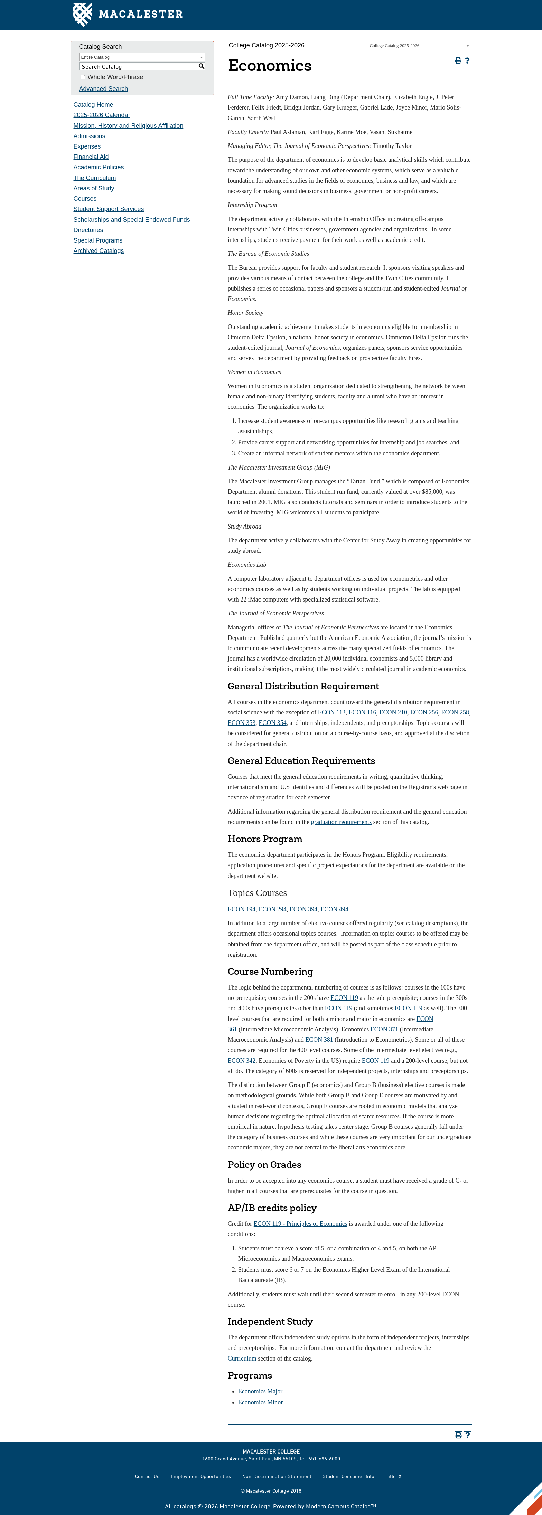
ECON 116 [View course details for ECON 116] (362, 712)
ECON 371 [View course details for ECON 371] (385, 1029)
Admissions (89, 136)
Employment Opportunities (201, 1476)
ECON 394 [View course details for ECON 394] (304, 909)
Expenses (87, 146)
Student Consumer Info (348, 1476)
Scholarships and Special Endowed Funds (132, 219)
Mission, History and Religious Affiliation (129, 125)
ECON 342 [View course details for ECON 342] (242, 1060)
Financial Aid (91, 156)
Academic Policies (99, 167)
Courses (85, 198)
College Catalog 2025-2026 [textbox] (395, 45)
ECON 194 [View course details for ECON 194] (242, 909)
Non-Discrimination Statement (276, 1476)
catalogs (185, 1506)
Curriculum (242, 1358)
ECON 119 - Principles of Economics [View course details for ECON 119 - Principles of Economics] (300, 1223)
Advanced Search (103, 88)
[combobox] (419, 45)
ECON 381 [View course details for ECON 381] (319, 1039)
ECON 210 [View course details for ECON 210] (393, 712)
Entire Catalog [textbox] (95, 57)
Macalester (128, 15)
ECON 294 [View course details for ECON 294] (273, 909)
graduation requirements (341, 821)
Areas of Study (94, 188)
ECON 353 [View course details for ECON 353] (242, 722)
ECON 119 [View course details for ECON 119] (344, 997)
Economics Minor (260, 1402)
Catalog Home (93, 104)
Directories (88, 230)
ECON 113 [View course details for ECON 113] (332, 712)
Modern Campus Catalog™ (341, 1506)
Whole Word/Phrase (115, 77)
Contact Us (147, 1476)
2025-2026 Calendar (102, 115)
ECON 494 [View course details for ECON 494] (334, 909)
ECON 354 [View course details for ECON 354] (273, 722)
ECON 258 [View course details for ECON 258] (455, 712)
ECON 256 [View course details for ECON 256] (424, 712)
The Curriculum (95, 177)
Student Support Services (109, 209)
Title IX (393, 1476)
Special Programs (98, 240)
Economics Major (260, 1391)
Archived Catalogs (99, 250)
